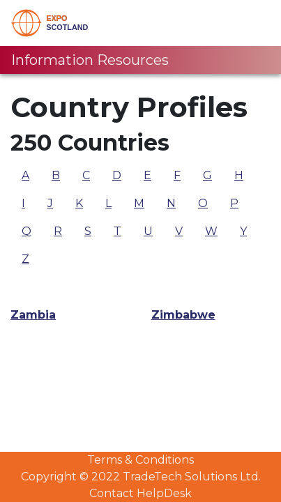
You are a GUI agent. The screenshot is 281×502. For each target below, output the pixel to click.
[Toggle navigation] (251, 23)
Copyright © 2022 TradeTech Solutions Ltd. (141, 476)
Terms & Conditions (140, 459)
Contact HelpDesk (140, 493)
